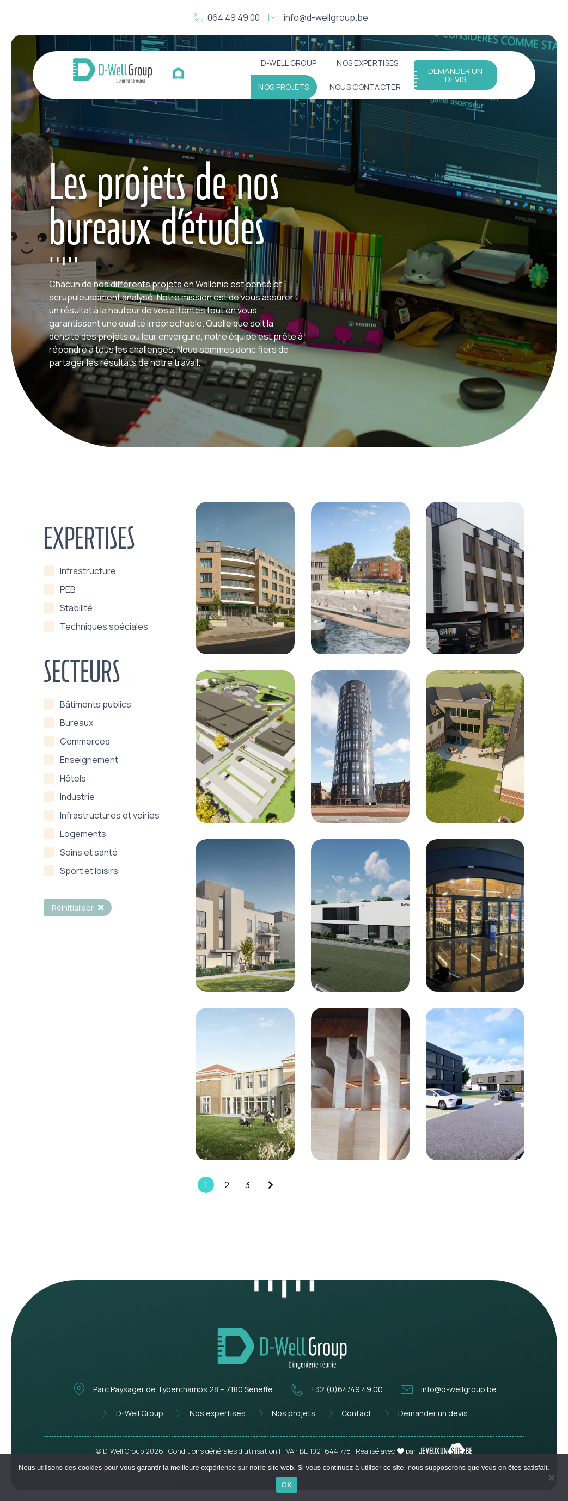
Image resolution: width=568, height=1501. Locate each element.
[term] (80, 570)
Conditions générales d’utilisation (222, 1451)
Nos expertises (367, 63)
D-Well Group (289, 63)
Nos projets (283, 87)
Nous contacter (365, 87)
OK (287, 1485)
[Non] (551, 1476)
